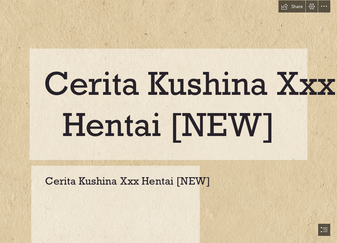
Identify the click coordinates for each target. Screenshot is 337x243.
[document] (168, 121)
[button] (291, 6)
